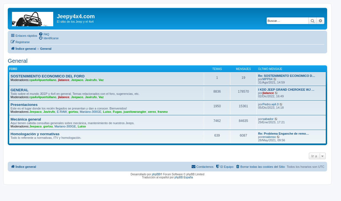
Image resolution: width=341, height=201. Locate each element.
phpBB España (183, 177)
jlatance (63, 80)
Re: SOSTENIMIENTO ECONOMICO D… (286, 75)
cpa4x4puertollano (42, 80)
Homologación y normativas (35, 134)
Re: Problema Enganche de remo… (283, 133)
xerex (152, 111)
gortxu (73, 111)
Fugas (117, 111)
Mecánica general (26, 119)
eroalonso (269, 137)
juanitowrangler (134, 111)
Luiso (107, 111)
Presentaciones (24, 105)
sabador (268, 119)
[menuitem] (44, 34)
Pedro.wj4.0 (271, 104)
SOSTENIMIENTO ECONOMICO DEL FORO (48, 76)
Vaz (100, 80)
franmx (162, 111)
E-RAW (62, 111)
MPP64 (268, 79)
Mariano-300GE (90, 111)
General (17, 61)
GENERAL (19, 90)
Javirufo (91, 80)
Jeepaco (77, 80)
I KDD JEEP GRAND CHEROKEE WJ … (286, 89)
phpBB (156, 174)
